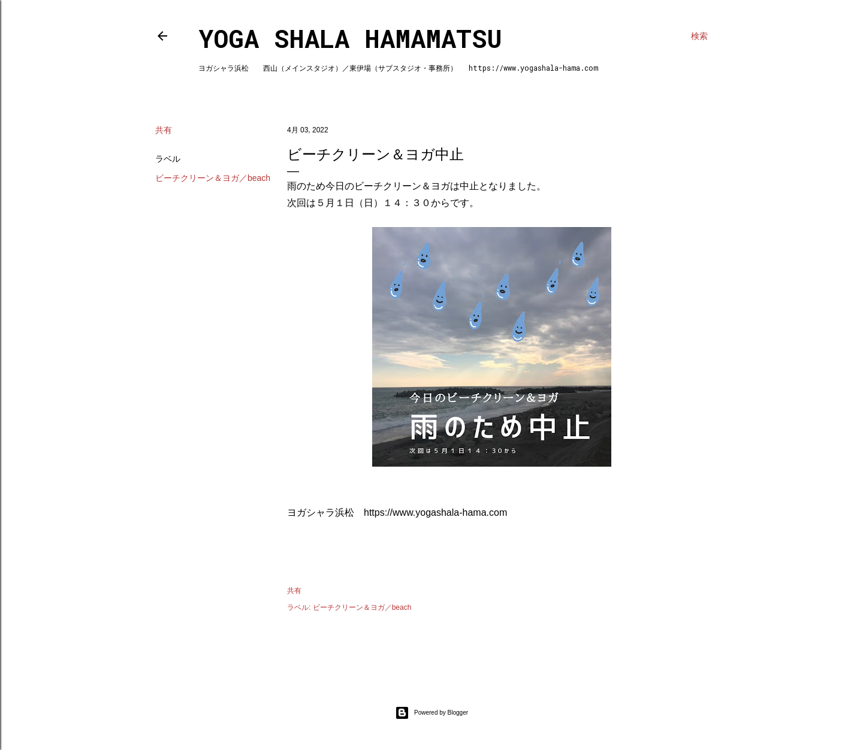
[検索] (699, 36)
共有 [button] (163, 130)
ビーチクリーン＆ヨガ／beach (212, 178)
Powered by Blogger (431, 713)
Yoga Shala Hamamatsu (350, 38)
